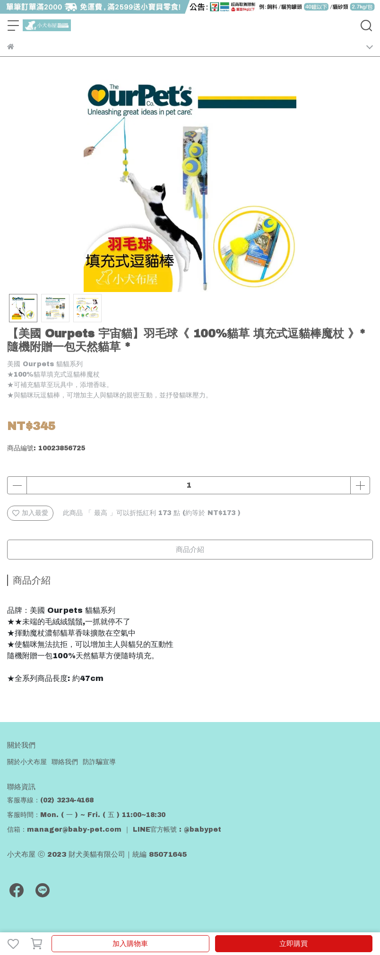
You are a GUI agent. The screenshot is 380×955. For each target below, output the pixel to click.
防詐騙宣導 (99, 762)
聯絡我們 (65, 762)
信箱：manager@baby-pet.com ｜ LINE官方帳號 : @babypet (114, 829)
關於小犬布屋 (27, 762)
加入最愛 (30, 513)
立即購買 (293, 943)
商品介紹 (190, 549)
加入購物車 (130, 943)
